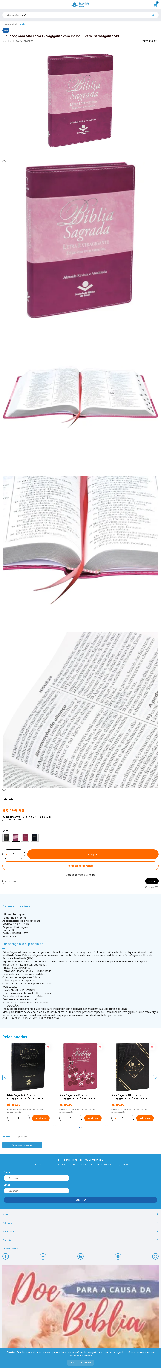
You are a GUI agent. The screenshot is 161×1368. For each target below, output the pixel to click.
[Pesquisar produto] (154, 16)
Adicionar (41, 1118)
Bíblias (23, 24)
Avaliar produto (24, 41)
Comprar (93, 854)
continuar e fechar (80, 1362)
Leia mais (7, 799)
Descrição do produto (23, 943)
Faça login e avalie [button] (22, 1144)
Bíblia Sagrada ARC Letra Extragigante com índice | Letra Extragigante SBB (25, 1097)
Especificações (16, 906)
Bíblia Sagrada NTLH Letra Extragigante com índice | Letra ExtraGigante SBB (129, 1097)
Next (4, 789)
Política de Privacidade (80, 1355)
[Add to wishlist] (80, 865)
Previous (4, 160)
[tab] (79, 1127)
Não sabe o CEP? (152, 887)
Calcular (151, 881)
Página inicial (11, 24)
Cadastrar (80, 1199)
